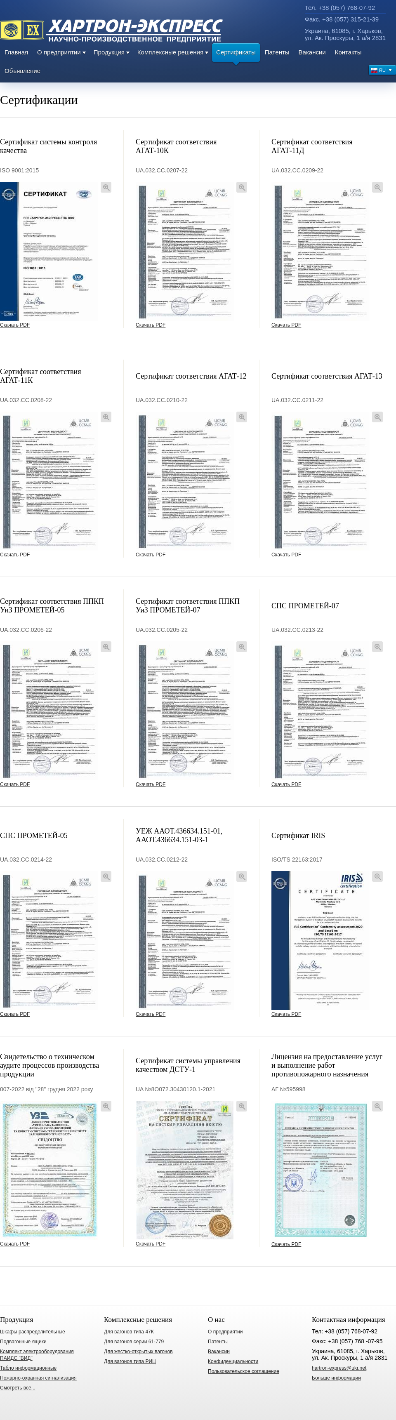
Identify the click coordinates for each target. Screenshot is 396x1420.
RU (381, 71)
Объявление (22, 70)
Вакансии (312, 52)
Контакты (348, 52)
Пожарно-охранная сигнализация (38, 1378)
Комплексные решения (170, 52)
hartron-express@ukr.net (339, 1368)
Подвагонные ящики (23, 1342)
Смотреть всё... (17, 1388)
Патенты (277, 52)
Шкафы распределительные (32, 1332)
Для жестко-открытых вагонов (138, 1351)
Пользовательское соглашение (243, 1371)
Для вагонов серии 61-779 (134, 1342)
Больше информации (336, 1378)
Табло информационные (28, 1368)
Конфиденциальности (233, 1361)
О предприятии (59, 52)
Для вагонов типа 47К (129, 1332)
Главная (16, 52)
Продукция (109, 52)
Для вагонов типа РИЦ (130, 1361)
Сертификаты (236, 55)
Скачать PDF (15, 325)
